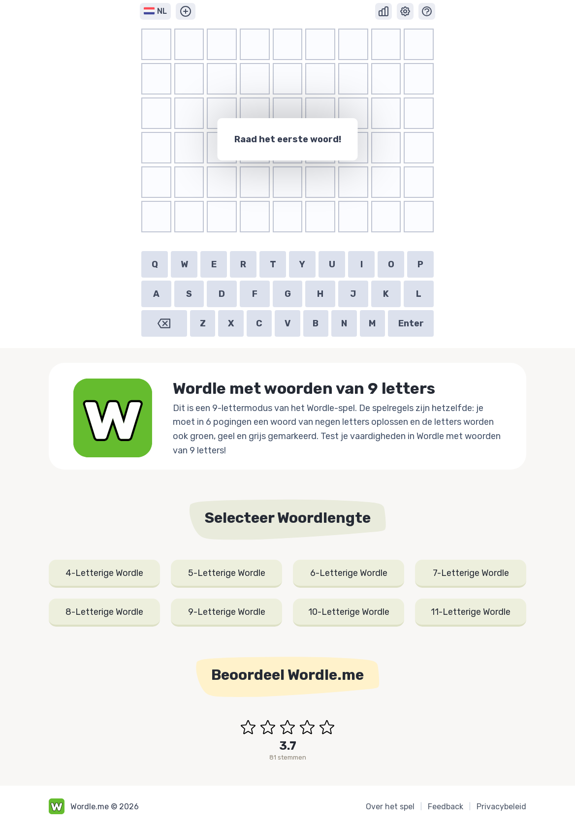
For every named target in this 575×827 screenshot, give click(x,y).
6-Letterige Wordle (348, 573)
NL (155, 11)
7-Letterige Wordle (471, 573)
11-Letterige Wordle (471, 611)
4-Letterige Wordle (104, 573)
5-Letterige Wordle (226, 573)
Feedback (445, 806)
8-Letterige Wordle (104, 611)
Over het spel (390, 806)
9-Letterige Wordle (226, 611)
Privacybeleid (501, 806)
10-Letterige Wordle (348, 611)
